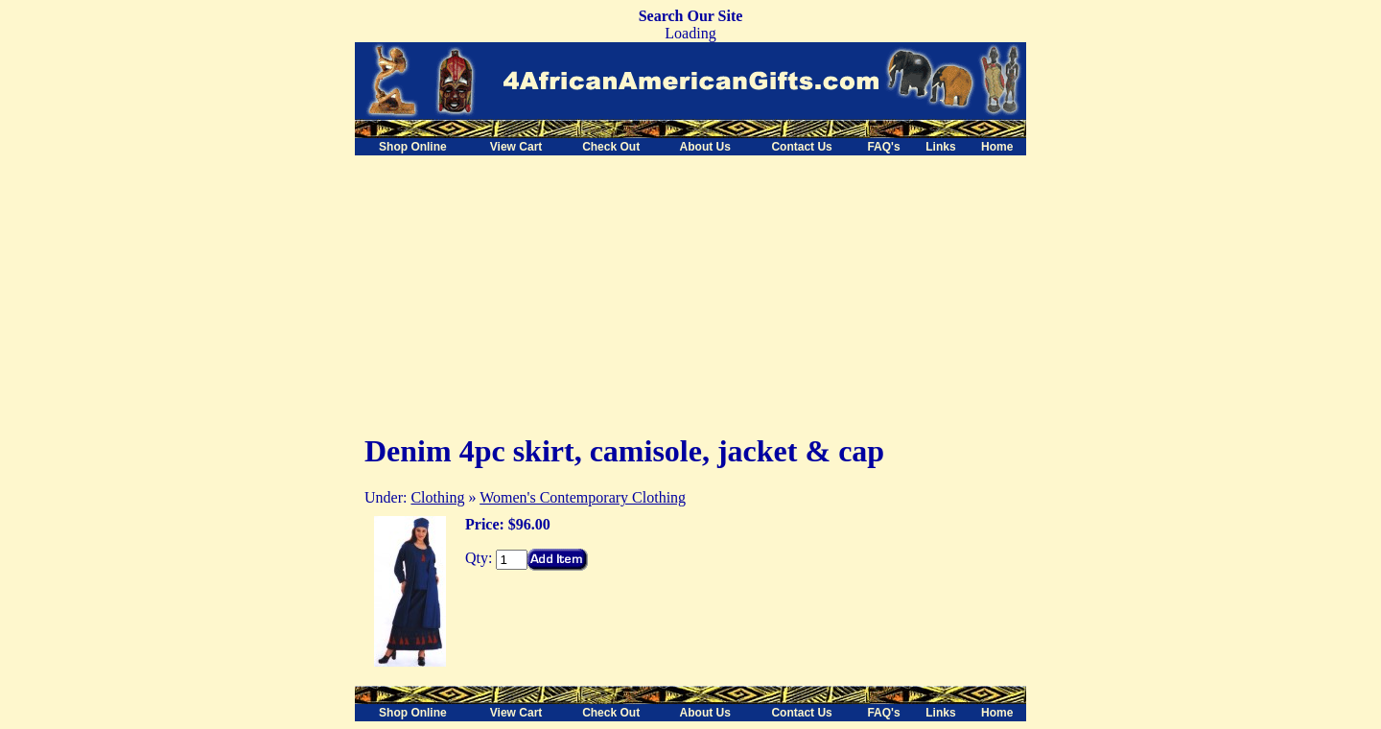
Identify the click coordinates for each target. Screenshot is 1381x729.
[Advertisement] (516, 289)
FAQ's (883, 146)
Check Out (611, 146)
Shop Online (413, 146)
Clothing (437, 497)
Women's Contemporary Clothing (583, 497)
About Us (705, 146)
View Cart (516, 146)
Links (940, 146)
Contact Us (801, 146)
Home (997, 146)
